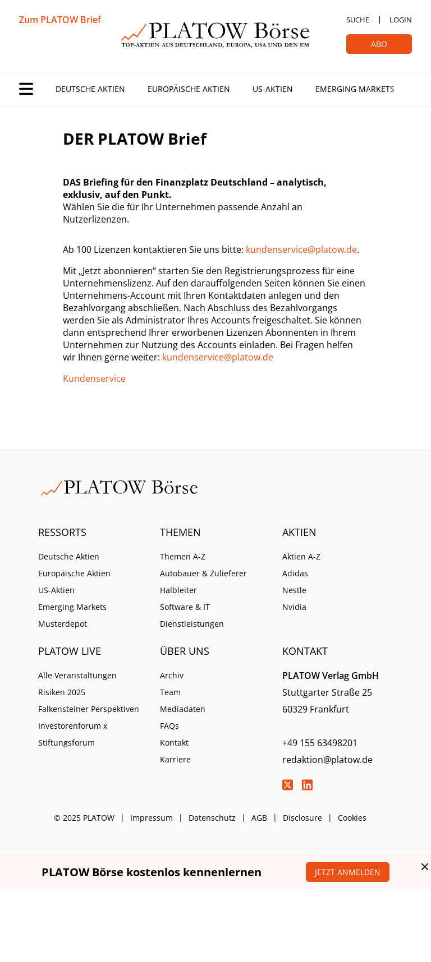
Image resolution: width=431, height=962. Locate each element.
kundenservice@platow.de (301, 249)
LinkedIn (307, 784)
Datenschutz (212, 817)
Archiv (172, 675)
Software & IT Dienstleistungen (192, 615)
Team (170, 692)
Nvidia (294, 607)
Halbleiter (178, 590)
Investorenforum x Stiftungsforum (72, 734)
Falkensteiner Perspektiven (88, 709)
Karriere (175, 759)
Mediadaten (182, 709)
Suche (357, 20)
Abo (379, 44)
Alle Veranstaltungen (77, 675)
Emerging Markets (355, 89)
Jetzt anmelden (347, 872)
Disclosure (302, 817)
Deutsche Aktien (90, 89)
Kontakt (174, 742)
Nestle (294, 590)
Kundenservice (94, 378)
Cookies (352, 817)
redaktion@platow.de (327, 759)
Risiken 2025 (61, 692)
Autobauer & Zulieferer (203, 573)
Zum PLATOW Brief (60, 19)
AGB (259, 817)
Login (400, 20)
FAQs (169, 725)
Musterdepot (62, 623)
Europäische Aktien (189, 89)
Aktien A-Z (301, 556)
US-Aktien (273, 89)
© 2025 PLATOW (84, 817)
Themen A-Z (182, 556)
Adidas (295, 573)
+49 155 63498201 (319, 743)
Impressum (151, 817)
